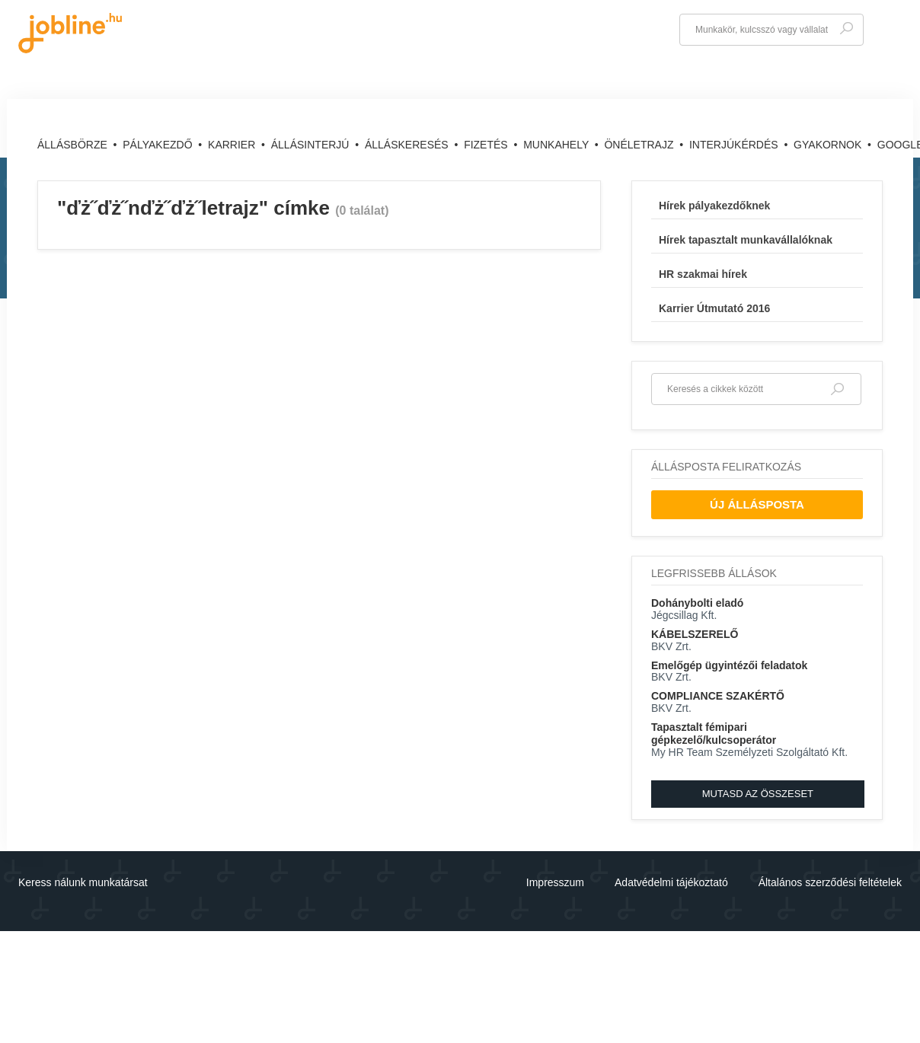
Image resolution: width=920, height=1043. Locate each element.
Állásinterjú (312, 145)
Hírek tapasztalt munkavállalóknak (745, 240)
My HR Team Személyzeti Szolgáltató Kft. (749, 752)
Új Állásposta (757, 504)
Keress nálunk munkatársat (83, 882)
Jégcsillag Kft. (684, 615)
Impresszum (555, 882)
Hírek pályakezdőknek (714, 205)
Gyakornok (829, 145)
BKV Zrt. (671, 646)
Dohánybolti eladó (697, 603)
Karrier (233, 145)
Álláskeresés (408, 145)
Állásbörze (73, 145)
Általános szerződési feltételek (830, 882)
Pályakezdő (159, 145)
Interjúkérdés (735, 145)
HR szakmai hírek (703, 274)
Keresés (846, 28)
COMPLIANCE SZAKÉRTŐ (717, 696)
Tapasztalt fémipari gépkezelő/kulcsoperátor (713, 733)
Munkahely (557, 145)
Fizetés (487, 145)
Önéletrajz (640, 145)
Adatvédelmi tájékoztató (671, 882)
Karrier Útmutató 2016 (714, 308)
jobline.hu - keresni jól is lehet (70, 33)
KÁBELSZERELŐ (694, 634)
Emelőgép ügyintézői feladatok (729, 665)
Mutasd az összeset (757, 793)
